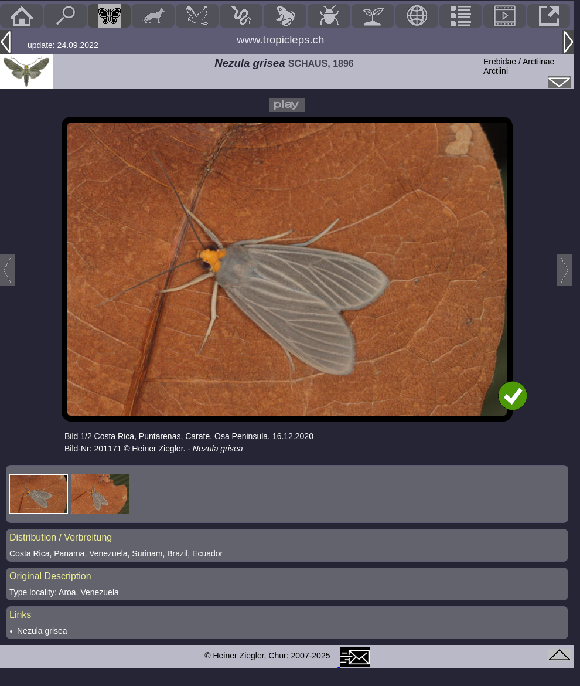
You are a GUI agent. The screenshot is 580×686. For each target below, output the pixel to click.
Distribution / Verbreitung (60, 537)
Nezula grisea (42, 631)
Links (20, 615)
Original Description (50, 576)
